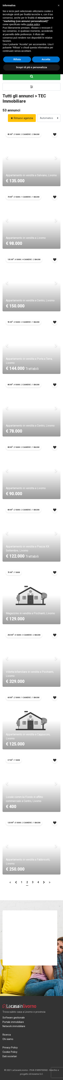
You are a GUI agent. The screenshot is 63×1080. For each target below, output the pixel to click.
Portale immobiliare (13, 1022)
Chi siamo (8, 1039)
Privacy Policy (10, 1047)
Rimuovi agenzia (22, 118)
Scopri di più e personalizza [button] (31, 67)
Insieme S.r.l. (37, 1074)
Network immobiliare (14, 1026)
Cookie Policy (10, 1052)
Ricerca (7, 1034)
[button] (31, 87)
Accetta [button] (46, 59)
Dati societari (10, 1056)
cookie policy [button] (33, 24)
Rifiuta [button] (17, 59)
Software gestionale (14, 1017)
